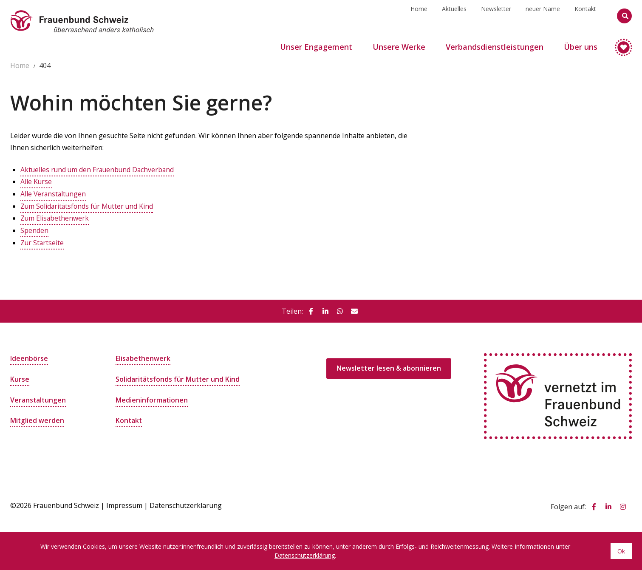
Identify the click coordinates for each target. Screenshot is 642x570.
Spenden (34, 229)
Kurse (19, 377)
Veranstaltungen (38, 397)
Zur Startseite (42, 241)
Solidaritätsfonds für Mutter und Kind (178, 377)
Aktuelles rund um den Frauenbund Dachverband (98, 169)
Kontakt (585, 15)
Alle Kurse (36, 181)
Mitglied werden (37, 418)
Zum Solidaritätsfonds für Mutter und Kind (88, 205)
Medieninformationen (152, 397)
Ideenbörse (29, 356)
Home (418, 15)
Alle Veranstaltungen (54, 193)
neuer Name (543, 15)
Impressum (124, 503)
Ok (621, 551)
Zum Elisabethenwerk (55, 217)
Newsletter (496, 15)
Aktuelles (454, 15)
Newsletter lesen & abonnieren (389, 366)
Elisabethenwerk (143, 356)
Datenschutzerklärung (186, 503)
